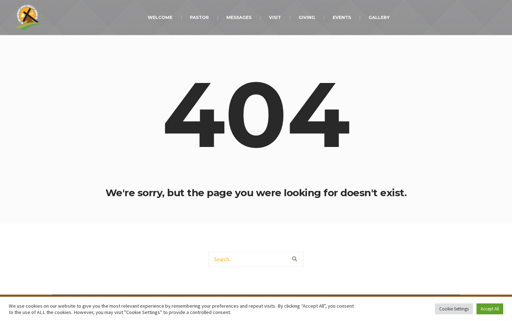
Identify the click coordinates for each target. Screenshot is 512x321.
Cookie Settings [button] (454, 309)
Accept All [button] (490, 309)
